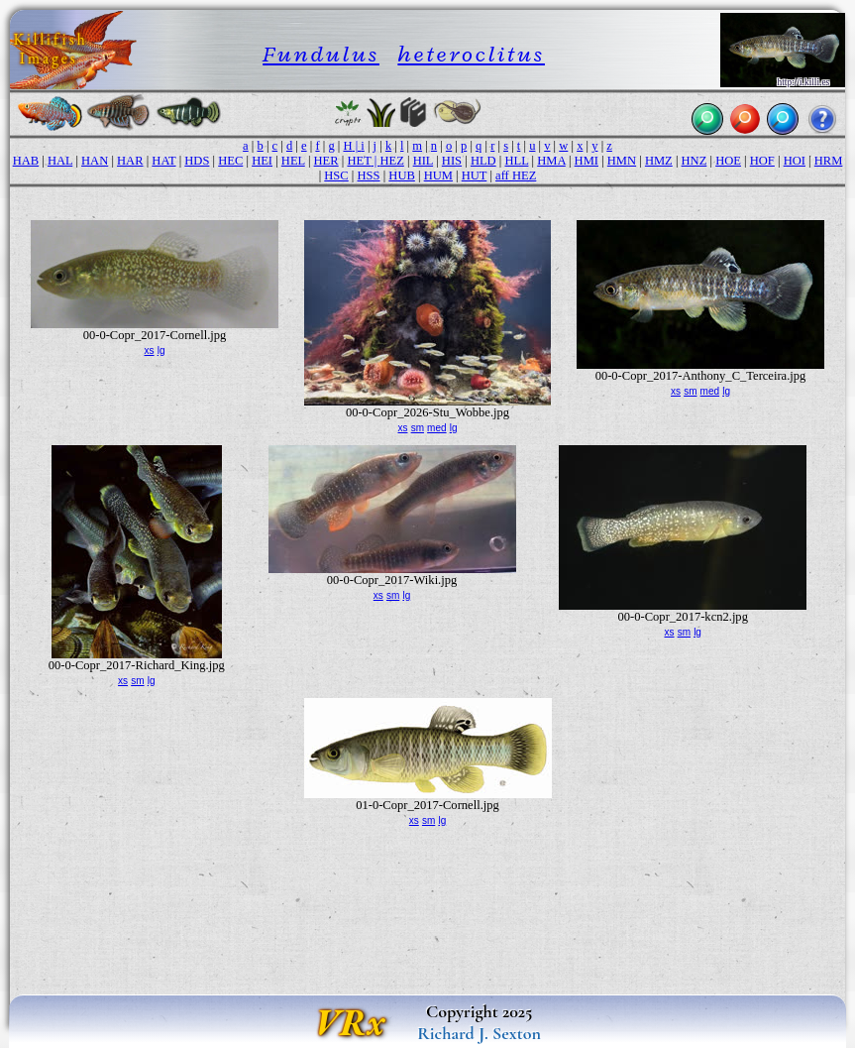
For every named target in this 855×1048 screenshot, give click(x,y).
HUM (438, 175)
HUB (401, 175)
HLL (516, 161)
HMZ (659, 161)
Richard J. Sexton (479, 1033)
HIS (452, 161)
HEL (293, 161)
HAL (60, 161)
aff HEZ (515, 175)
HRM (828, 161)
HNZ (694, 161)
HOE (728, 161)
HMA (551, 161)
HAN (94, 161)
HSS (369, 175)
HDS (196, 161)
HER (326, 161)
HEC (230, 161)
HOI (794, 161)
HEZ (391, 161)
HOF (762, 161)
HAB (26, 161)
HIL (423, 161)
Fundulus (321, 54)
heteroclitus (471, 54)
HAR (130, 161)
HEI (262, 161)
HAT (163, 161)
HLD (483, 161)
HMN (621, 161)
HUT (474, 175)
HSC (336, 175)
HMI (586, 161)
